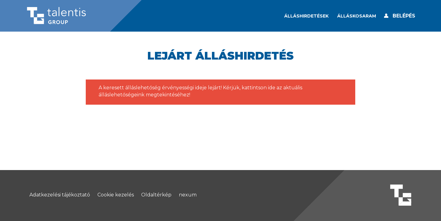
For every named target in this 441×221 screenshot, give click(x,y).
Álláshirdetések (306, 16)
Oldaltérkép (156, 194)
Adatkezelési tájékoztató (59, 194)
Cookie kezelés (115, 194)
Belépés (404, 16)
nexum (188, 194)
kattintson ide (258, 88)
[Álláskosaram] (356, 16)
